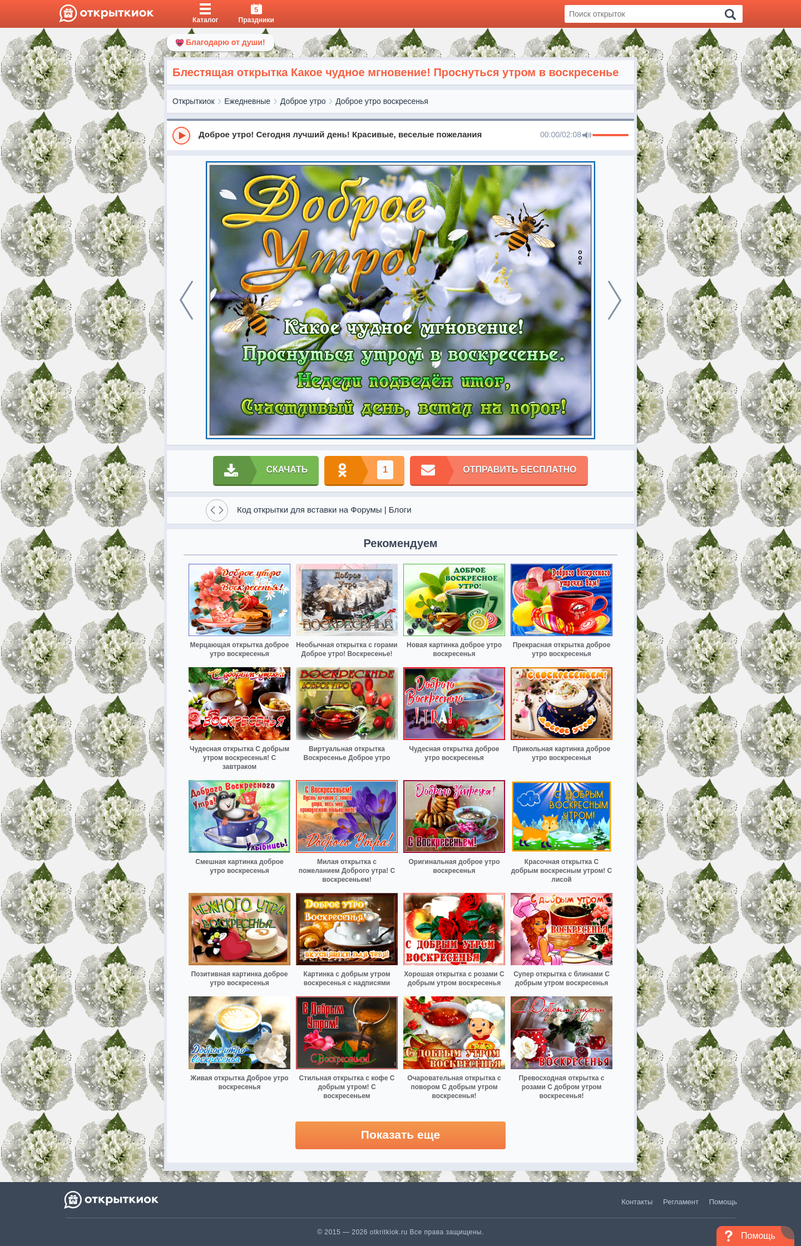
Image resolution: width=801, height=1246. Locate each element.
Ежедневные (247, 101)
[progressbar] (610, 136)
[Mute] (586, 135)
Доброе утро (303, 101)
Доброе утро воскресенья (381, 101)
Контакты (636, 1202)
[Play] (181, 136)
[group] (400, 135)
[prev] (186, 300)
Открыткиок (193, 101)
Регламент (681, 1202)
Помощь (723, 1202)
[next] (614, 300)
